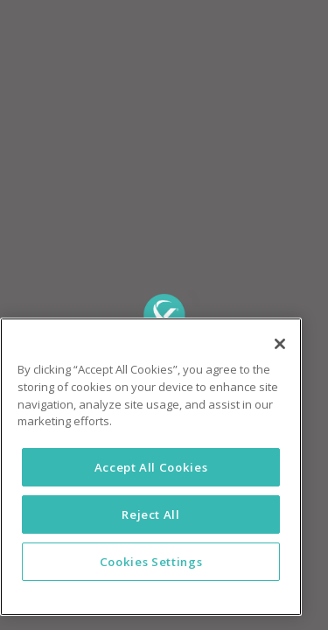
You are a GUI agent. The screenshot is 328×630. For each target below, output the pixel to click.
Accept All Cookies (151, 467)
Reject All (151, 514)
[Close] (280, 344)
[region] (151, 467)
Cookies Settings (151, 562)
